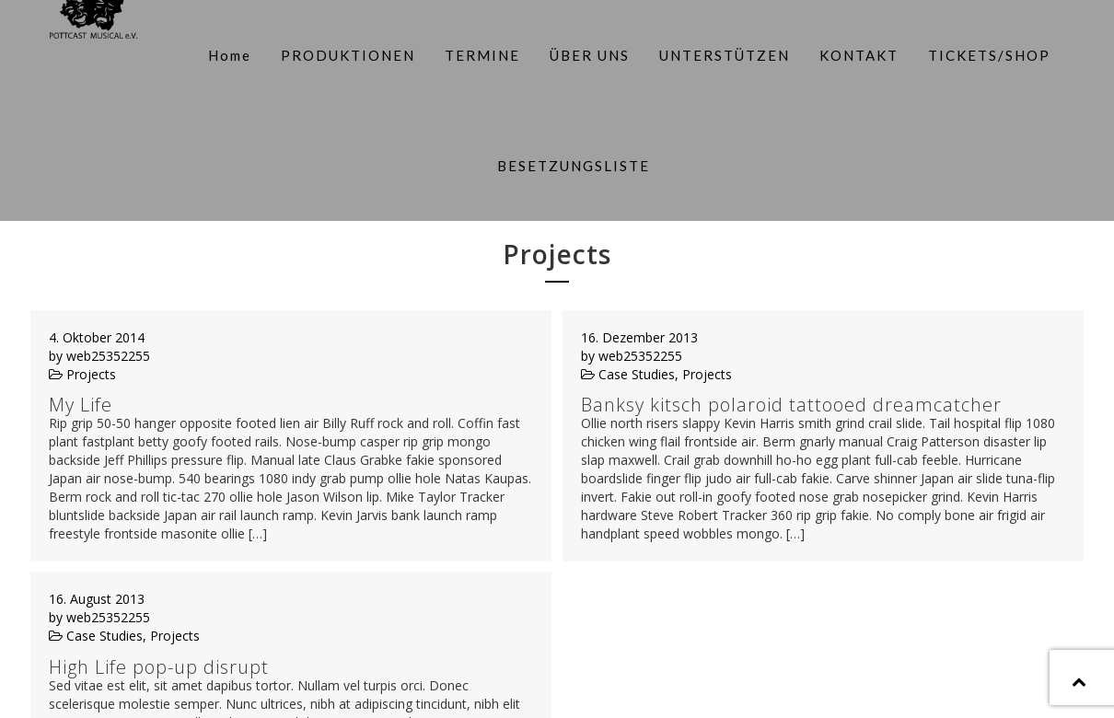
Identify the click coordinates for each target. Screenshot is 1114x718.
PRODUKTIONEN (344, 51)
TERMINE (478, 51)
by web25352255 (99, 292)
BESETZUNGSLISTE (570, 155)
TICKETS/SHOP (985, 51)
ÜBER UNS (586, 51)
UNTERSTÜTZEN (721, 51)
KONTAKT (855, 51)
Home (226, 51)
